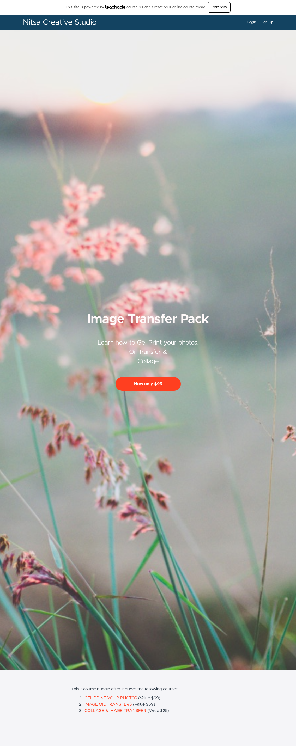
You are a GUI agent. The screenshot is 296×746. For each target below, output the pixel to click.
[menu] (258, 22)
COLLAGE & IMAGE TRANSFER (115, 710)
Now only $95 (148, 384)
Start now (219, 7)
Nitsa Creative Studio (60, 22)
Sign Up (266, 22)
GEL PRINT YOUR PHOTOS (110, 698)
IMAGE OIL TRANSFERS (108, 704)
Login (251, 22)
